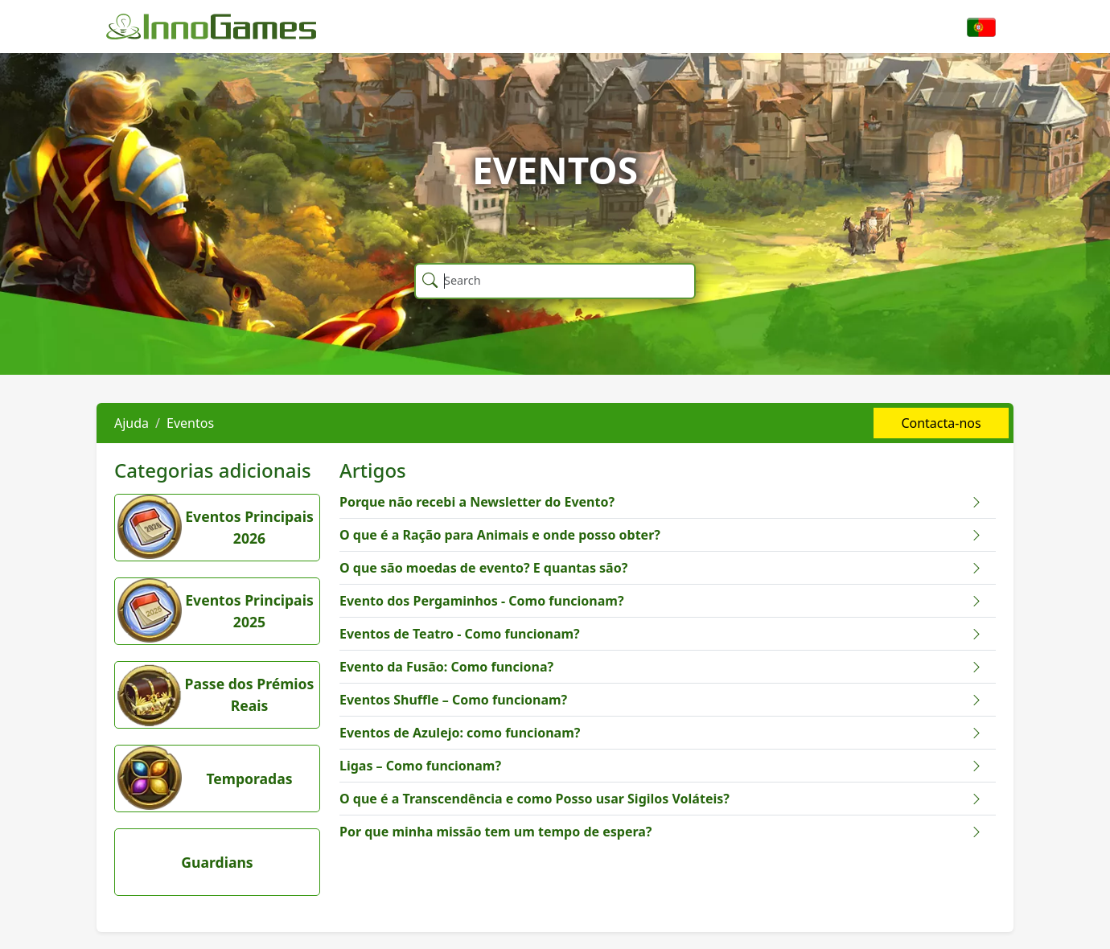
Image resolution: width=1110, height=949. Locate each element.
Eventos (190, 423)
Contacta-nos (940, 423)
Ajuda (131, 423)
